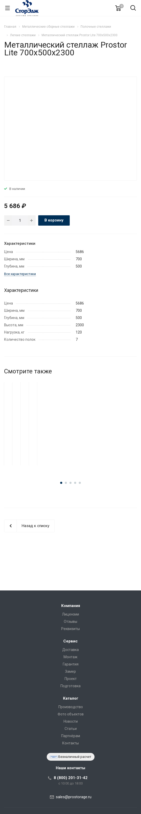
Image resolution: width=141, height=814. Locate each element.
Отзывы (70, 621)
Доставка (70, 650)
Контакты (70, 743)
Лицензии (70, 614)
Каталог (70, 698)
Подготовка (70, 686)
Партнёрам (70, 736)
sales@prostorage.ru (73, 797)
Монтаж (70, 657)
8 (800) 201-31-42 (71, 777)
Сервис (70, 641)
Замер (70, 671)
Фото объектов (71, 714)
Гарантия (71, 664)
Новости (71, 721)
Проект (71, 679)
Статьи (71, 729)
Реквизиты (70, 629)
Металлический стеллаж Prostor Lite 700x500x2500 (70, 445)
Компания (70, 605)
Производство (70, 707)
